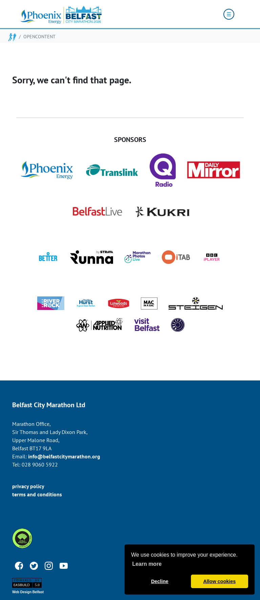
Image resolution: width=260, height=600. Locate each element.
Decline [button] (159, 581)
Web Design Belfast (28, 592)
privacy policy (28, 486)
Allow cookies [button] (219, 581)
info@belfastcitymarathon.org (64, 456)
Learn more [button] (146, 564)
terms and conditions (37, 494)
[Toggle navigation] (228, 14)
